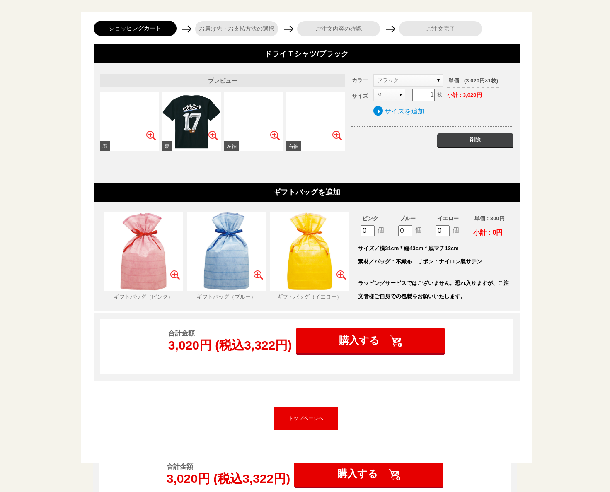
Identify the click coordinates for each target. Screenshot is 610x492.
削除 (475, 140)
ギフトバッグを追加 (306, 192)
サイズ (360, 96)
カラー (360, 80)
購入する (360, 340)
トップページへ (305, 418)
